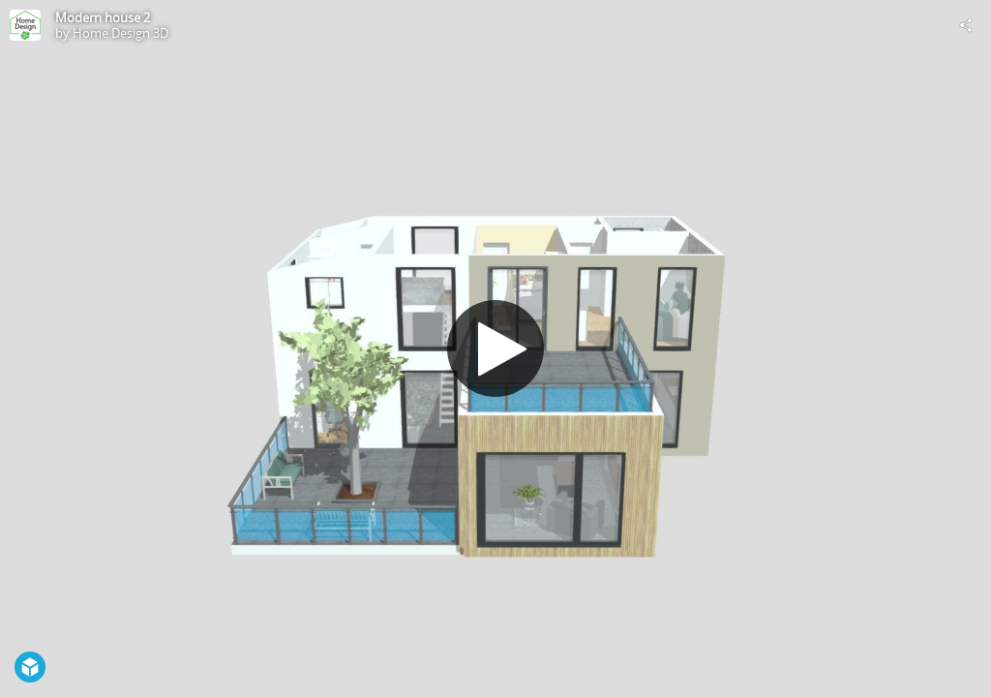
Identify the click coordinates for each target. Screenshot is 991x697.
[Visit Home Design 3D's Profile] (25, 25)
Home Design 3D (120, 33)
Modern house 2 (102, 17)
